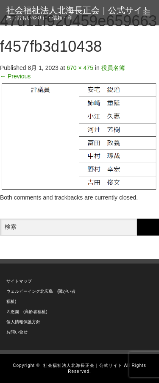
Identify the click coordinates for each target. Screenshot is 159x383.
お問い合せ (17, 332)
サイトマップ (19, 281)
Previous (15, 76)
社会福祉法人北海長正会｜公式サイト (78, 10)
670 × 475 (80, 67)
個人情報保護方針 (23, 321)
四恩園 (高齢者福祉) (26, 311)
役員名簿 (113, 67)
